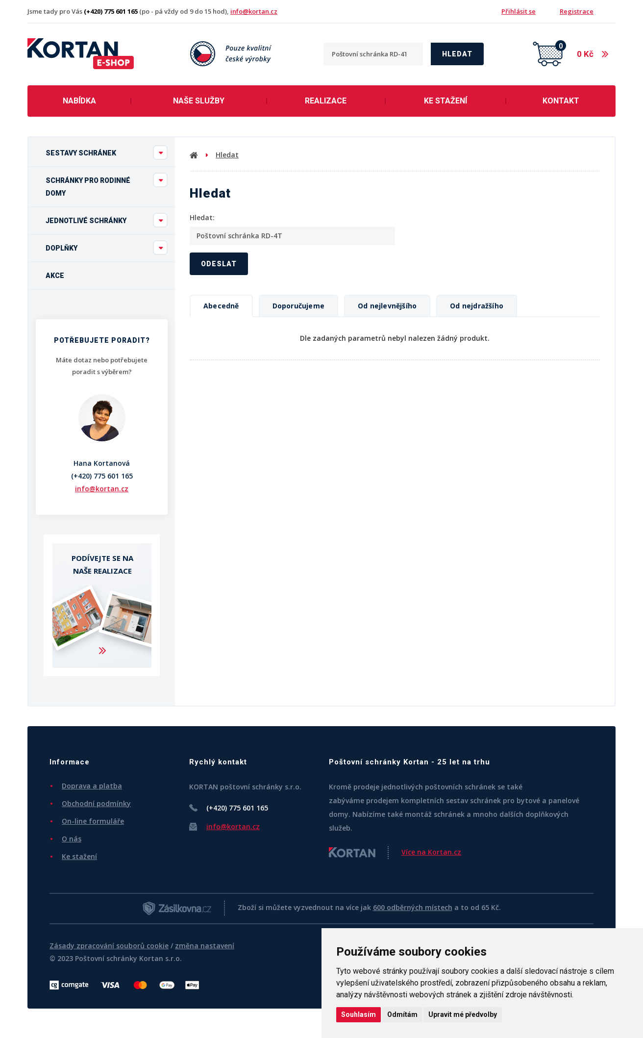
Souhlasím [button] (358, 1014)
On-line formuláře (93, 821)
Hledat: (202, 217)
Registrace (577, 11)
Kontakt (561, 100)
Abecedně (221, 305)
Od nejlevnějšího (387, 305)
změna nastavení (204, 945)
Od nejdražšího (476, 305)
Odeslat (219, 264)
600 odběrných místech (412, 907)
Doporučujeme (298, 305)
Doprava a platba (92, 785)
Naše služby (198, 100)
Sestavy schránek (107, 152)
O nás (71, 838)
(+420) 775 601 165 (102, 476)
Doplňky (107, 247)
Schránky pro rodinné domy (107, 185)
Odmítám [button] (402, 1014)
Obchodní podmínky (96, 803)
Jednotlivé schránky (107, 220)
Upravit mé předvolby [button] (462, 1014)
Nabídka (79, 100)
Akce (55, 275)
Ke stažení (445, 100)
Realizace (325, 100)
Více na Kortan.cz (431, 852)
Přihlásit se (518, 11)
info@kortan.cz (253, 11)
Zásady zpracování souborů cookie (109, 945)
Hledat (457, 54)
